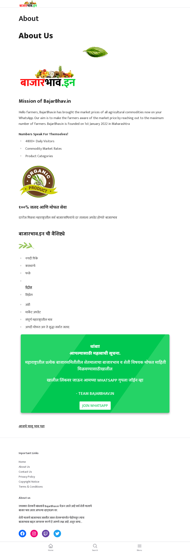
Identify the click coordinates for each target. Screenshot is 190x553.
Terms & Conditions (31, 486)
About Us (24, 466)
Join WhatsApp (95, 405)
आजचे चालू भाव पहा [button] (32, 426)
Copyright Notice (29, 481)
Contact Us (25, 471)
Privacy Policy (27, 476)
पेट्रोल (28, 287)
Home (22, 461)
